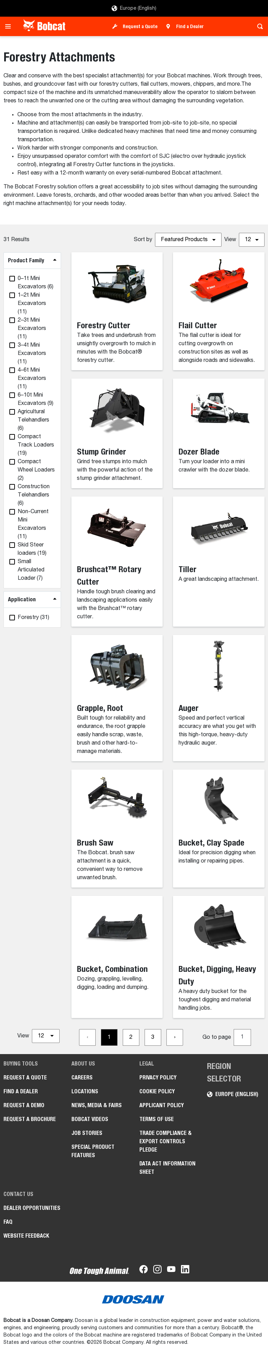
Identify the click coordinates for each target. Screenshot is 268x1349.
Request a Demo (23, 1105)
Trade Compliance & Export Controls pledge (165, 1141)
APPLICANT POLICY (161, 1105)
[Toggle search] (258, 26)
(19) (36, 445)
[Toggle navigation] (10, 26)
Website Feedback (26, 1235)
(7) (31, 570)
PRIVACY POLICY (157, 1077)
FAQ (7, 1222)
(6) (35, 283)
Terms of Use (156, 1119)
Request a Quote (140, 26)
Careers (82, 1077)
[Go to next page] (174, 1037)
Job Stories (86, 1133)
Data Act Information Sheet (167, 1167)
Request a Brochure (29, 1119)
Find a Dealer (190, 26)
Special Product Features (92, 1151)
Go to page (216, 1037)
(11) (32, 303)
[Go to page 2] (131, 1037)
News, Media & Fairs (96, 1105)
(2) (36, 470)
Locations (84, 1091)
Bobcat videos (89, 1119)
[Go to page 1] (109, 1037)
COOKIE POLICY (157, 1091)
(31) (33, 617)
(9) (35, 399)
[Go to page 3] (153, 1037)
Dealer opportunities (31, 1208)
